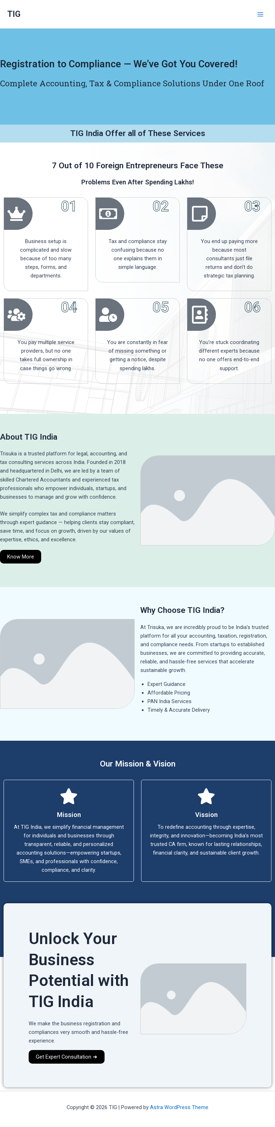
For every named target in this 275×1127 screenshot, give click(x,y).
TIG (13, 14)
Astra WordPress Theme (179, 1107)
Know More (20, 556)
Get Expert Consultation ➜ (66, 1057)
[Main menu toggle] (260, 14)
